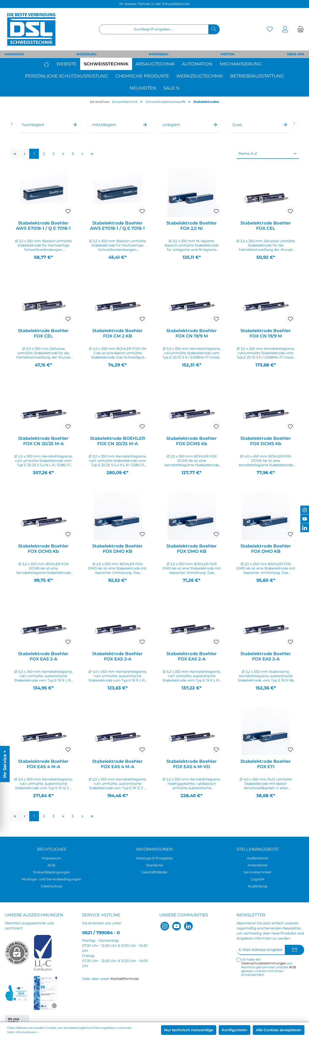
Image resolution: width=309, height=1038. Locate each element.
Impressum (51, 858)
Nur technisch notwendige (188, 1030)
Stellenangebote (258, 849)
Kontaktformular (125, 978)
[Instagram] (164, 926)
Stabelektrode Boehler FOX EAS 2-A (43, 656)
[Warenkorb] (299, 29)
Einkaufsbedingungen (51, 872)
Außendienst (257, 858)
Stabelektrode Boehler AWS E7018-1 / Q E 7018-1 (43, 225)
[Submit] (294, 950)
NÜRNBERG (159, 54)
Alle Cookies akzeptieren (278, 1030)
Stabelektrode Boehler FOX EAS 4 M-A (43, 764)
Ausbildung (257, 886)
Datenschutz (51, 886)
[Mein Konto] (285, 29)
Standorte (154, 865)
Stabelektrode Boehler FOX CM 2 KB (117, 333)
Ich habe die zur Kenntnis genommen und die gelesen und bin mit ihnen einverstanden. (268, 966)
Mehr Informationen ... (23, 1032)
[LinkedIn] (188, 926)
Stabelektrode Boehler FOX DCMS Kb (191, 441)
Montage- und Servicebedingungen (51, 879)
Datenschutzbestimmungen (264, 963)
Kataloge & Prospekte (154, 858)
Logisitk (257, 879)
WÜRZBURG (86, 54)
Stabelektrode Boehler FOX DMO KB (117, 548)
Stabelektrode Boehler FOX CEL (265, 225)
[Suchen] (214, 29)
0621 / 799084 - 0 (101, 932)
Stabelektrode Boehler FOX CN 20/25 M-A (43, 441)
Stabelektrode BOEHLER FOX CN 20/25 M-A (117, 441)
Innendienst (257, 865)
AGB (51, 865)
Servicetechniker (257, 872)
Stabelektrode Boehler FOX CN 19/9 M (191, 333)
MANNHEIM (14, 54)
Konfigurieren (234, 1030)
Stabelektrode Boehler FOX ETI (265, 764)
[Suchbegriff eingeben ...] (154, 29)
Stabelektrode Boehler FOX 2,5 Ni (191, 225)
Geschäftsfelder (154, 872)
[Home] (48, 64)
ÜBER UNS (295, 54)
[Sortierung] (267, 154)
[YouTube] (176, 926)
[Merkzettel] (269, 29)
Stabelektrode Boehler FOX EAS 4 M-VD (191, 764)
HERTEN (228, 54)
